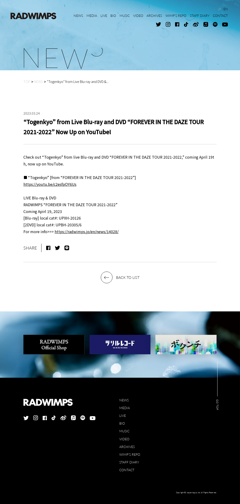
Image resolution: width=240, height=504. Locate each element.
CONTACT (126, 470)
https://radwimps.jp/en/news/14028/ (87, 231)
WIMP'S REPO (129, 454)
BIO (122, 423)
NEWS (124, 400)
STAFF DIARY (129, 462)
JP (219, 9)
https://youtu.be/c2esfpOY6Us (49, 184)
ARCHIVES (127, 446)
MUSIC (124, 431)
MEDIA (124, 408)
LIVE (122, 415)
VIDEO (124, 439)
